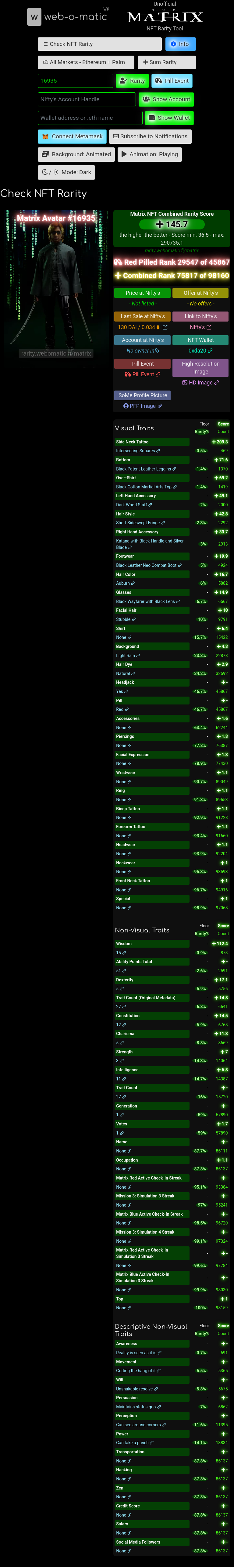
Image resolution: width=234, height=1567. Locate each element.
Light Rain (128, 655)
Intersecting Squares (138, 450)
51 (121, 970)
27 (121, 1006)
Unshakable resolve (137, 1388)
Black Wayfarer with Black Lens (148, 601)
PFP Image (143, 406)
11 (121, 1078)
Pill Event (143, 374)
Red (122, 709)
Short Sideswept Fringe (140, 522)
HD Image (200, 383)
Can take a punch (135, 1442)
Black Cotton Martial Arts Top (146, 486)
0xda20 (201, 351)
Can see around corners (141, 1424)
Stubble (126, 619)
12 (121, 1024)
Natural (125, 673)
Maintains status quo (138, 1406)
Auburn (125, 583)
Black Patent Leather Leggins (146, 469)
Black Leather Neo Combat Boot (149, 565)
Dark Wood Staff (134, 504)
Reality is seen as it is (139, 1352)
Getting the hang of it (138, 1370)
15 (121, 952)
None (123, 637)
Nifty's (201, 327)
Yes (122, 691)
